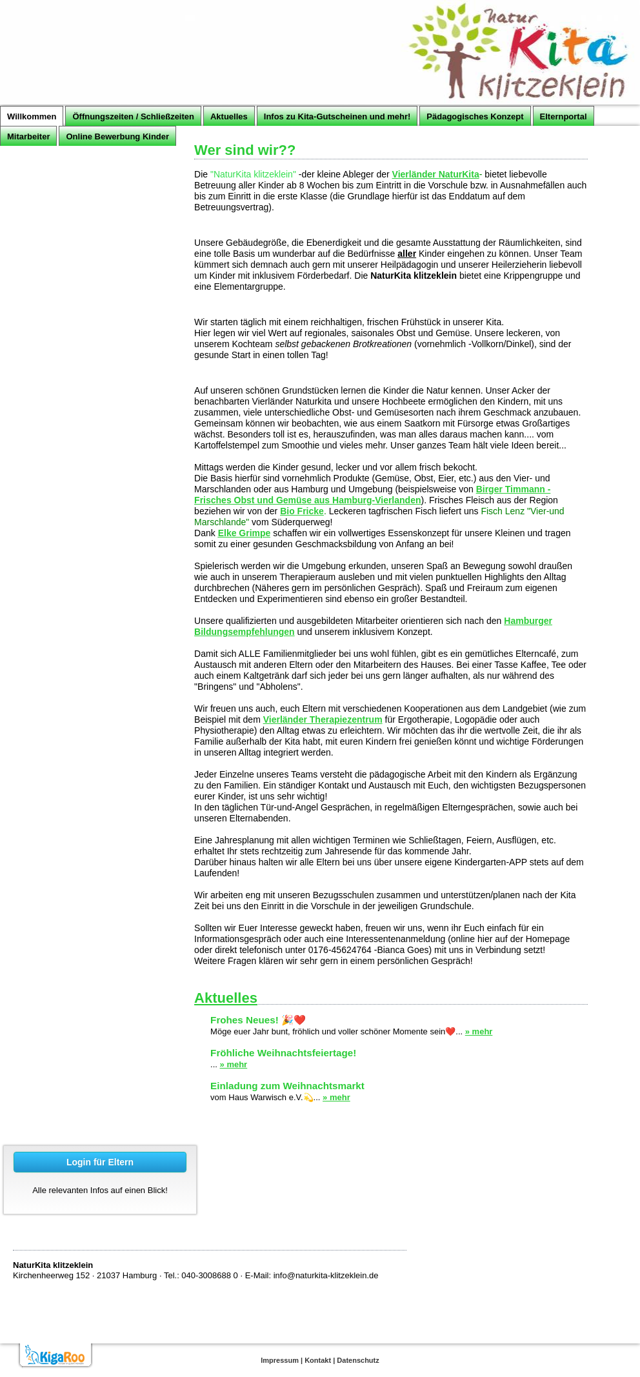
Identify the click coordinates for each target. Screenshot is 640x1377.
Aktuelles (229, 116)
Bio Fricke (302, 511)
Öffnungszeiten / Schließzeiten (133, 116)
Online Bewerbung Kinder (117, 136)
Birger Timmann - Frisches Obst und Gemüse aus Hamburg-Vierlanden (372, 494)
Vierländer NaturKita (435, 174)
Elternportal (563, 116)
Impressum (280, 1360)
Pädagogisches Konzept (474, 116)
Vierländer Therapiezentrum (323, 719)
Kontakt (318, 1360)
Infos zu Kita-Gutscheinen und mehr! (337, 116)
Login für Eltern (100, 1162)
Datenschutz (358, 1360)
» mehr (479, 1031)
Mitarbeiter (28, 136)
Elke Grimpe (244, 533)
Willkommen (31, 116)
